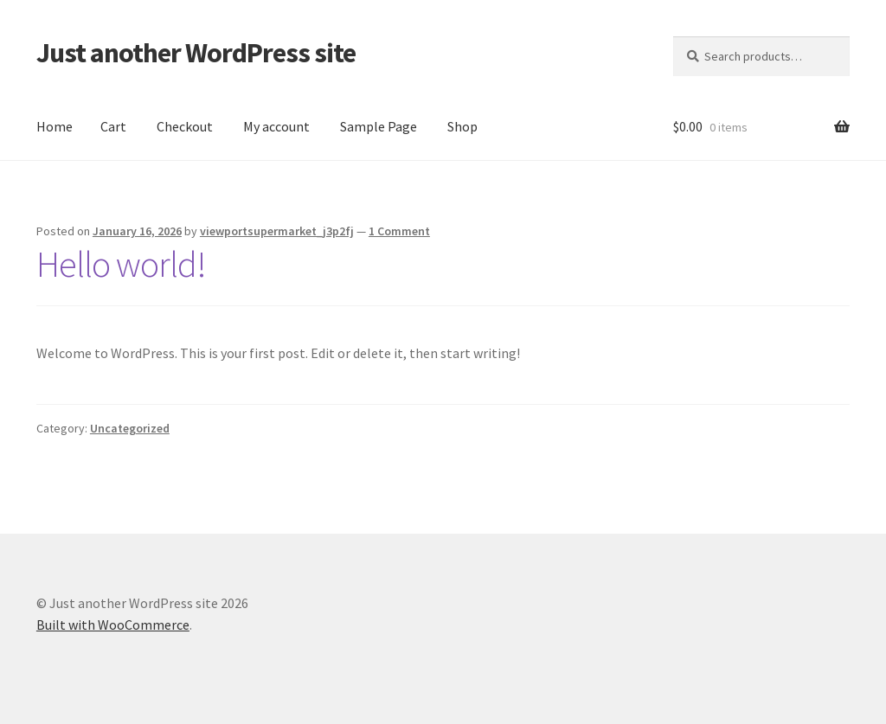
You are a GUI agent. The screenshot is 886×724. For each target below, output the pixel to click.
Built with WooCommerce (112, 624)
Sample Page (378, 126)
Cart (113, 126)
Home (54, 126)
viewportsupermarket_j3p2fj (277, 231)
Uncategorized (130, 428)
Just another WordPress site (196, 52)
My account (276, 126)
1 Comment (399, 231)
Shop (462, 126)
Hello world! (121, 263)
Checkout (185, 126)
